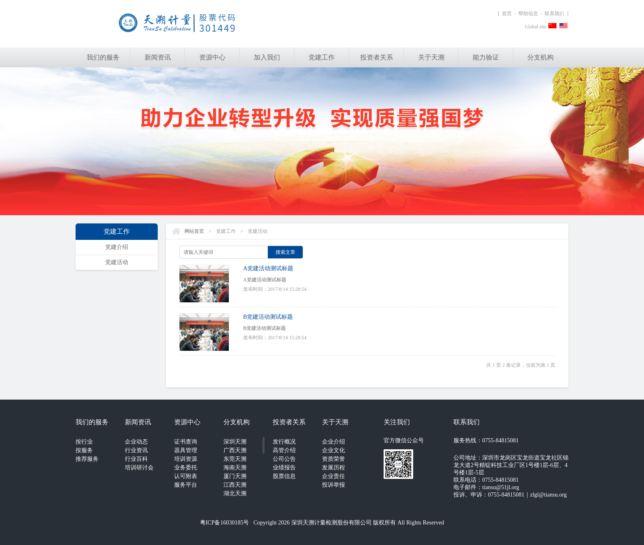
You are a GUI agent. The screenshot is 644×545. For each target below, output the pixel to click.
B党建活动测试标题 (268, 317)
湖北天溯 (234, 493)
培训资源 (185, 459)
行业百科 (136, 459)
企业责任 (333, 476)
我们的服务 (103, 57)
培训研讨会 (139, 468)
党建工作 (321, 57)
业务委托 (185, 468)
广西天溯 (234, 450)
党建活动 (116, 262)
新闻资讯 (158, 57)
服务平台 (185, 485)
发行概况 (284, 442)
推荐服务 (87, 459)
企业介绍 (333, 442)
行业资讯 (136, 450)
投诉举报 (333, 485)
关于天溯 (431, 57)
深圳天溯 (234, 442)
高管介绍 (284, 450)
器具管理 (185, 450)
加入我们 (267, 57)
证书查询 (185, 442)
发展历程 (333, 468)
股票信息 (284, 476)
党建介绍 (116, 247)
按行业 (84, 442)
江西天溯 (234, 485)
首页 (507, 13)
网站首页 (194, 231)
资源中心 (212, 57)
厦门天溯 (234, 476)
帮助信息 (528, 13)
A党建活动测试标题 (268, 268)
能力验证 (486, 57)
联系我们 (554, 13)
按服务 (84, 450)
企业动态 (136, 442)
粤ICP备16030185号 (224, 523)
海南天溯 (234, 468)
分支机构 (540, 57)
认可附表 (185, 476)
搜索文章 (285, 252)
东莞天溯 (234, 459)
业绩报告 (284, 468)
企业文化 (333, 450)
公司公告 (284, 459)
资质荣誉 (333, 459)
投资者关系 (376, 57)
